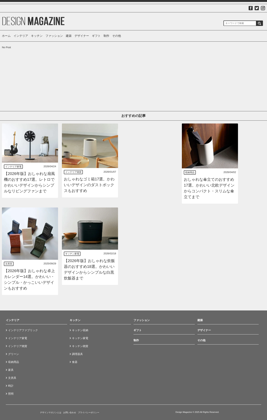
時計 (11, 385)
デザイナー (81, 35)
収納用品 (189, 172)
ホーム (6, 35)
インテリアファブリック (23, 330)
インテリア (21, 35)
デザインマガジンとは (50, 412)
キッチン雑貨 (80, 346)
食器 (74, 361)
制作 (106, 35)
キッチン (37, 35)
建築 (69, 35)
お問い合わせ (69, 412)
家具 (11, 369)
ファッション (54, 35)
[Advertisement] (30, 73)
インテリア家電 (13, 166)
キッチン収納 (80, 330)
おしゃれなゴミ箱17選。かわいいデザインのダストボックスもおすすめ (89, 185)
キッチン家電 (72, 253)
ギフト (96, 35)
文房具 (8, 263)
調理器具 (77, 354)
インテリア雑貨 (73, 172)
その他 (116, 35)
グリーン (13, 354)
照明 (11, 393)
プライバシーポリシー (88, 412)
